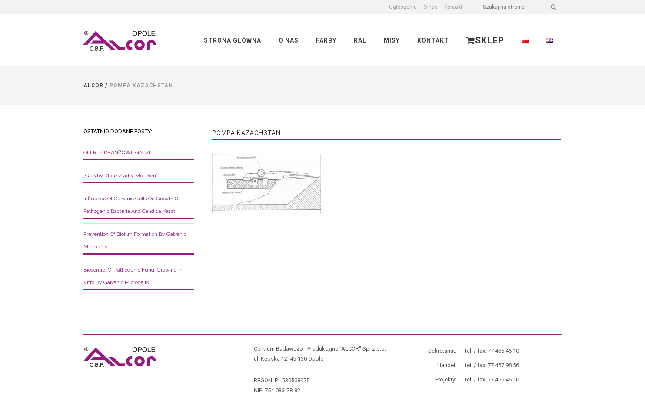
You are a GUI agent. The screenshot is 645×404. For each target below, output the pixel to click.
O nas (430, 7)
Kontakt (453, 7)
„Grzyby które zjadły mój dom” (120, 175)
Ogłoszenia (403, 7)
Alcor (93, 86)
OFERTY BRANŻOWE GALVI (116, 152)
